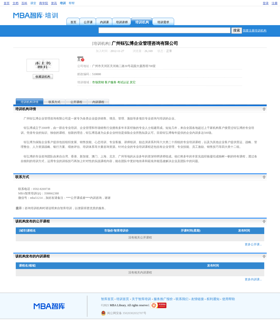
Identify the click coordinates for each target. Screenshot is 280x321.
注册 (275, 3)
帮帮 (72, 3)
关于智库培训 (141, 299)
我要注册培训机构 (254, 30)
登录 (266, 3)
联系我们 (182, 299)
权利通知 (213, 299)
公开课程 (76, 102)
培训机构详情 (29, 102)
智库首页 (107, 299)
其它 (133, 82)
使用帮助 (228, 299)
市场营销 (98, 82)
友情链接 (197, 299)
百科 (24, 3)
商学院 (43, 3)
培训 (63, 3)
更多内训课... (253, 279)
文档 (15, 3)
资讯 (54, 3)
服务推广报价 (163, 299)
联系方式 (54, 102)
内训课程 (98, 102)
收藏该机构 (42, 76)
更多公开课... (253, 244)
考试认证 (123, 82)
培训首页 (122, 299)
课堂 (33, 3)
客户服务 (110, 82)
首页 (7, 3)
